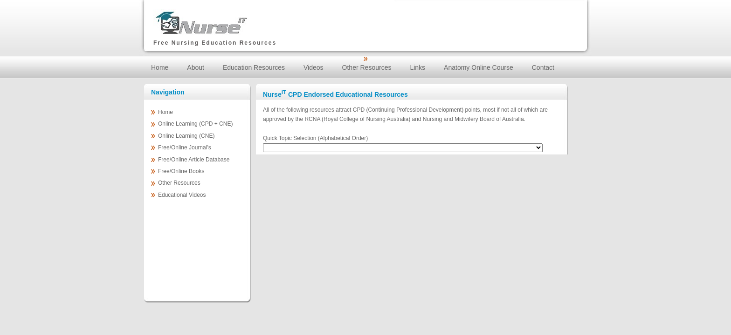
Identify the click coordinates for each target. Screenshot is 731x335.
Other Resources (367, 67)
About (195, 67)
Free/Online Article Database (193, 159)
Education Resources (254, 67)
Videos (313, 67)
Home (159, 67)
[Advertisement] (468, 19)
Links (417, 67)
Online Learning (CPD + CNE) (195, 124)
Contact (543, 67)
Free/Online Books (181, 171)
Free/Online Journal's (184, 147)
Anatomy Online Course (478, 67)
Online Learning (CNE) (186, 136)
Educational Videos (182, 195)
